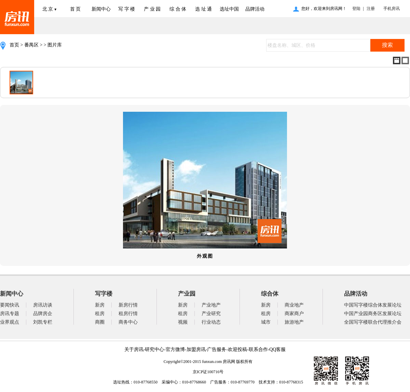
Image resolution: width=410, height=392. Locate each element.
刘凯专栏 (42, 322)
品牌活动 (254, 9)
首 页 (75, 9)
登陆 (356, 8)
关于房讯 (134, 349)
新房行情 (128, 305)
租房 (100, 313)
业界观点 (9, 322)
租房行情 (128, 313)
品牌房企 (42, 313)
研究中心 (154, 349)
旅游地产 (294, 322)
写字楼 (103, 293)
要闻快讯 (9, 305)
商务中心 (128, 322)
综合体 (269, 293)
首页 (14, 45)
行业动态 (211, 322)
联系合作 (258, 349)
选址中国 (229, 9)
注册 (371, 8)
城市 (266, 322)
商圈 (100, 322)
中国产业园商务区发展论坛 (372, 313)
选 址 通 (203, 9)
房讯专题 (9, 313)
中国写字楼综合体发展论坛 (372, 305)
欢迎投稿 (237, 349)
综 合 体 (177, 9)
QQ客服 (277, 349)
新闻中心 (101, 9)
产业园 (186, 293)
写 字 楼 (126, 9)
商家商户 (294, 313)
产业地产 (211, 305)
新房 (100, 305)
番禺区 (31, 45)
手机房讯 (391, 8)
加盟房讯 (196, 349)
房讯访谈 (42, 305)
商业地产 (294, 305)
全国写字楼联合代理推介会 (372, 322)
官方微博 (175, 349)
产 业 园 (152, 9)
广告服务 (216, 349)
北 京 (49, 9)
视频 (183, 322)
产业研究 (211, 313)
